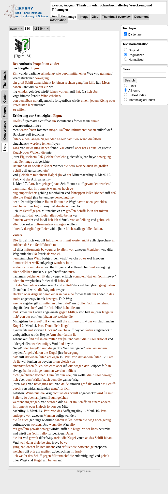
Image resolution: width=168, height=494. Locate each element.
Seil (71, 166)
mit (35, 175)
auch (90, 166)
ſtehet (32, 193)
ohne (33, 285)
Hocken (50, 330)
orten (56, 361)
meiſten (46, 451)
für (45, 308)
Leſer (45, 215)
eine (93, 148)
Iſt (43, 276)
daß (113, 193)
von (15, 100)
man (24, 188)
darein (67, 334)
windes (23, 91)
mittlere (73, 321)
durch (66, 73)
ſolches (71, 229)
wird (100, 393)
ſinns (94, 429)
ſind (31, 339)
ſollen (39, 366)
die (43, 152)
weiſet (23, 456)
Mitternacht (60, 456)
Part (15, 179)
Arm (52, 334)
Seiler (68, 402)
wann (83, 139)
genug (107, 420)
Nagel (45, 139)
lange (28, 161)
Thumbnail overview (116, 17)
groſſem (23, 429)
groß (21, 82)
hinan (108, 438)
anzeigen (60, 224)
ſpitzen (47, 316)
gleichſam (25, 175)
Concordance (4, 130)
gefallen (87, 229)
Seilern (18, 397)
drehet (31, 447)
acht (35, 371)
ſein (45, 170)
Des (15, 64)
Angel (60, 139)
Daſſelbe (64, 130)
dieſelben (94, 139)
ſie (20, 303)
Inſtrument (78, 130)
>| (47, 28)
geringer (106, 73)
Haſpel (52, 175)
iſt (55, 202)
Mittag (72, 312)
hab (50, 220)
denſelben (25, 100)
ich (56, 220)
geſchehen (34, 276)
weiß (35, 263)
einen (26, 139)
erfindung (47, 73)
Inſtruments (54, 240)
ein (15, 82)
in (42, 166)
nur (41, 87)
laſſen (89, 193)
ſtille (92, 82)
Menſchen (93, 249)
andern (102, 348)
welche (61, 157)
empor (23, 193)
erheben (54, 96)
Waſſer (37, 379)
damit (95, 121)
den (94, 348)
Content (4, 97)
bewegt (106, 375)
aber (96, 91)
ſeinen (60, 82)
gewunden (91, 184)
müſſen (70, 371)
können (40, 375)
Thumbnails (4, 79)
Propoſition (40, 64)
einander (19, 366)
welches (49, 366)
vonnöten (79, 276)
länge (105, 312)
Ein (15, 73)
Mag (91, 420)
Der (21, 161)
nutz (71, 272)
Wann (29, 393)
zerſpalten (65, 339)
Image (84, 17)
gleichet (49, 157)
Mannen (49, 415)
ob (80, 258)
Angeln (36, 294)
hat (78, 91)
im (86, 82)
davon (81, 202)
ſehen (104, 303)
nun (60, 202)
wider (86, 429)
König (104, 100)
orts (71, 366)
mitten (103, 211)
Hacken (18, 294)
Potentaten (20, 105)
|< (19, 28)
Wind (44, 96)
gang (79, 82)
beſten (52, 460)
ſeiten (16, 139)
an (54, 316)
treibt (57, 438)
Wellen (34, 152)
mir (32, 267)
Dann (48, 326)
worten (76, 240)
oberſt (36, 166)
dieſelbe (39, 442)
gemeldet (99, 202)
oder (112, 100)
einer (82, 73)
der (56, 64)
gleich (65, 361)
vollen (63, 91)
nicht (85, 240)
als (48, 254)
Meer (105, 82)
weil (22, 442)
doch (19, 267)
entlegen (53, 357)
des (59, 411)
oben (89, 202)
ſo (53, 82)
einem (85, 100)
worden (59, 263)
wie (58, 73)
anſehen (18, 245)
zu (51, 64)
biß (45, 321)
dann (29, 442)
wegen (78, 366)
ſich (89, 91)
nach (46, 379)
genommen (46, 371)
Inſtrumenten (43, 224)
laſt (20, 438)
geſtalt (105, 456)
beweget (51, 299)
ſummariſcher (22, 263)
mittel (74, 73)
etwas (40, 267)
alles (52, 215)
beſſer (68, 215)
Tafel (66, 303)
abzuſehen (63, 206)
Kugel (17, 152)
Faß (40, 157)
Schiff (29, 82)
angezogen (32, 402)
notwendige (86, 447)
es (76, 139)
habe (61, 281)
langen (35, 139)
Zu (62, 148)
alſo (15, 197)
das (30, 188)
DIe (15, 240)
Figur (35, 68)
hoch (65, 188)
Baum (17, 166)
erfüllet (67, 447)
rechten (70, 82)
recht (56, 393)
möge (53, 130)
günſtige (35, 229)
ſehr (30, 105)
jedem (94, 100)
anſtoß (67, 285)
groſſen (103, 166)
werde (28, 220)
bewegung (42, 78)
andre (16, 299)
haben (17, 87)
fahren (59, 420)
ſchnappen (78, 193)
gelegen (47, 184)
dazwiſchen (28, 130)
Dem (50, 375)
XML (95, 17)
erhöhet (102, 339)
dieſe (56, 326)
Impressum (84, 471)
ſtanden (18, 220)
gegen (36, 211)
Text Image (68, 17)
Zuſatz (17, 235)
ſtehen (29, 366)
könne (98, 193)
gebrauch (103, 220)
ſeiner (48, 166)
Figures (4, 112)
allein (64, 249)
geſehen (62, 397)
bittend (17, 229)
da (36, 87)
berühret (35, 321)
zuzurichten (42, 82)
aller (16, 224)
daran (43, 348)
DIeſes (17, 121)
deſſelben (26, 272)
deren (46, 294)
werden (35, 143)
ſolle (69, 263)
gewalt (34, 429)
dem (28, 379)
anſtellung (83, 220)
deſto (60, 215)
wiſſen (21, 109)
